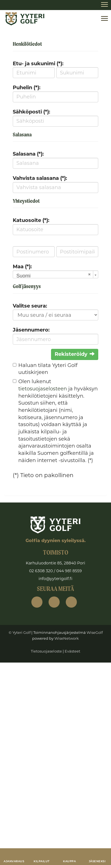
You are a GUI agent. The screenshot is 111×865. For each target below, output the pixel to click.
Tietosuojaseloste (46, 651)
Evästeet (72, 651)
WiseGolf (95, 632)
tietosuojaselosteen (42, 389)
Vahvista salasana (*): (40, 178)
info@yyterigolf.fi (55, 578)
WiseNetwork (66, 638)
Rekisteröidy (75, 354)
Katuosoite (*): (31, 220)
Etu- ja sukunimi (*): (38, 64)
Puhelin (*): (27, 87)
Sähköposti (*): (31, 112)
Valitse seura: (30, 306)
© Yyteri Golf (20, 632)
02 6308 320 (41, 570)
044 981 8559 (69, 570)
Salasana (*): (28, 154)
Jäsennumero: (31, 330)
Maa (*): (22, 267)
